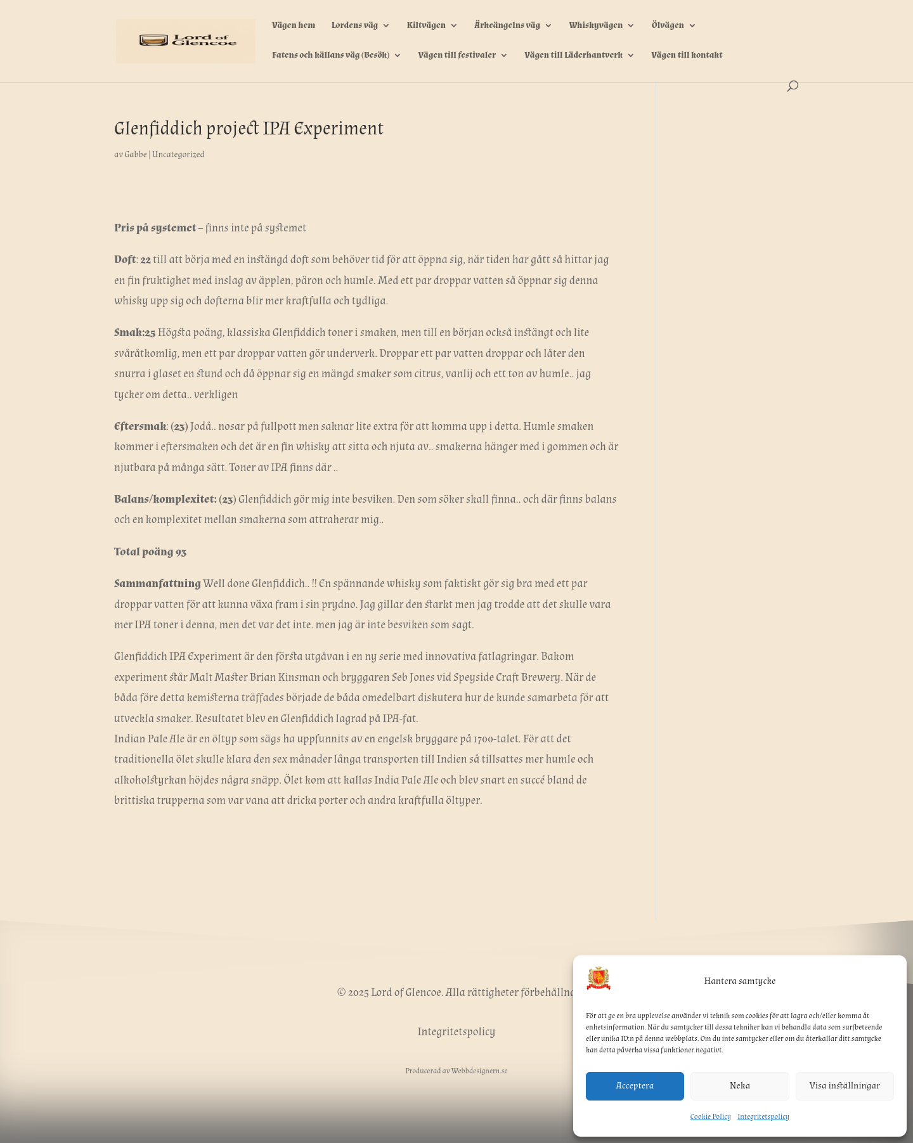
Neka (740, 1086)
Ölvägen (668, 26)
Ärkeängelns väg (507, 26)
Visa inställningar (845, 1086)
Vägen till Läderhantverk (573, 56)
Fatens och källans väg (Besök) (330, 56)
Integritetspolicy (763, 1116)
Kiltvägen (426, 26)
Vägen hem (293, 26)
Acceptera (635, 1086)
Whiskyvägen (596, 26)
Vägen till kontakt (686, 56)
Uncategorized (178, 154)
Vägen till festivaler (457, 56)
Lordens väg (355, 26)
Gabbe (135, 154)
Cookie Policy (710, 1116)
